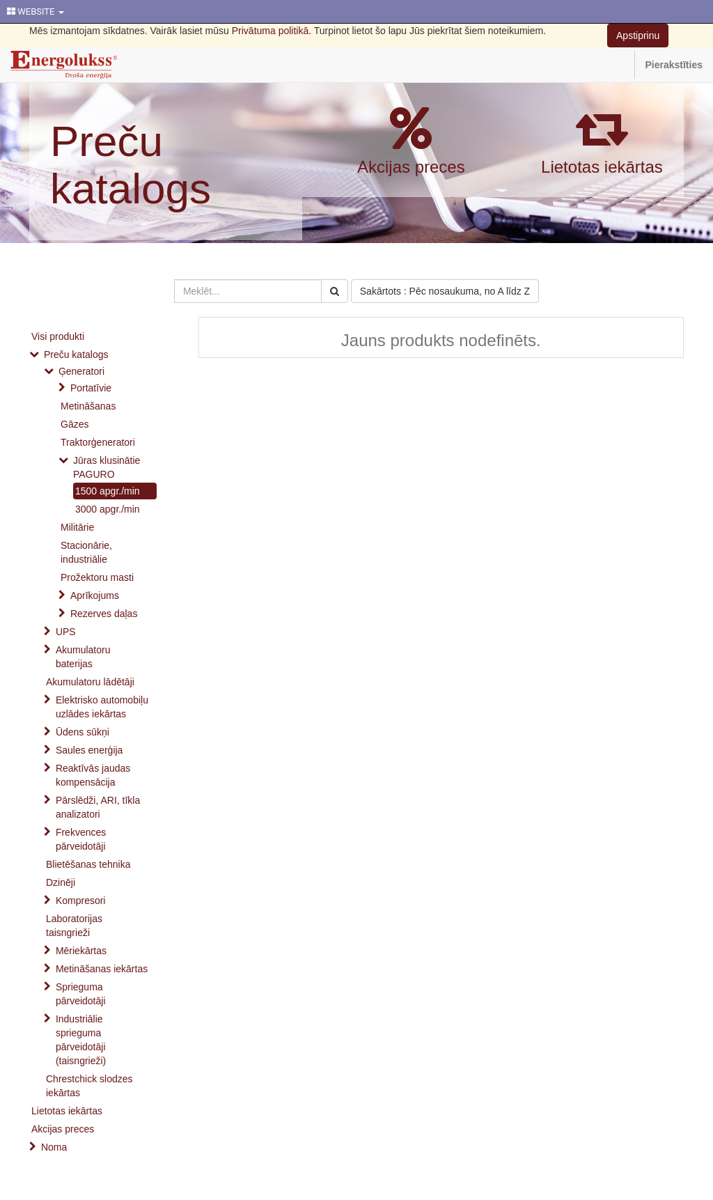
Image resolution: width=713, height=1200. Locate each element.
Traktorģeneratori (98, 442)
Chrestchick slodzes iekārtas (89, 1085)
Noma (54, 1147)
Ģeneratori (81, 371)
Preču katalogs (130, 164)
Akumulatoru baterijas (83, 656)
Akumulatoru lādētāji (90, 681)
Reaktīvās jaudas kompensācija (93, 775)
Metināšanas (88, 406)
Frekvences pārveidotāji (81, 839)
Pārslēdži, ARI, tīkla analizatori (98, 807)
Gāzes (74, 424)
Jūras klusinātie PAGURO (107, 467)
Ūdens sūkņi (82, 732)
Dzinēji (60, 882)
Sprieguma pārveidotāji (81, 993)
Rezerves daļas (104, 613)
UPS (66, 631)
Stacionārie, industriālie (86, 552)
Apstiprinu (637, 35)
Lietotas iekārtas (602, 166)
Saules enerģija (89, 750)
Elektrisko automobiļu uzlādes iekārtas (102, 706)
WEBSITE (35, 11)
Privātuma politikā (270, 30)
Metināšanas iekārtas (102, 968)
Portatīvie (90, 387)
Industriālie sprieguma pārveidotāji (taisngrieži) (81, 1039)
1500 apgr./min (107, 491)
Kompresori (81, 900)
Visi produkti (57, 336)
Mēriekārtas (81, 950)
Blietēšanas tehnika (88, 864)
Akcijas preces (411, 166)
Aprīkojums (94, 595)
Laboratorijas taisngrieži (74, 925)
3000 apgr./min (107, 509)
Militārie (77, 527)
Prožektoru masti (97, 577)
